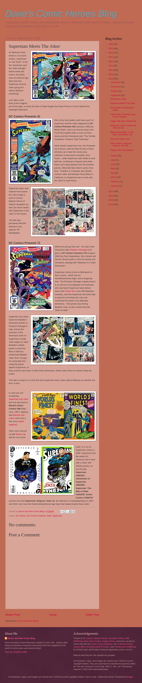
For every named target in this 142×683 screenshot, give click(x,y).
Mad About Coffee (118, 99)
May (113, 168)
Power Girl (70, 291)
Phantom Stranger (78, 250)
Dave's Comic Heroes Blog (61, 13)
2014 (110, 204)
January (114, 186)
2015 (110, 200)
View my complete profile (16, 652)
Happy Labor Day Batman (121, 150)
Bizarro (19, 434)
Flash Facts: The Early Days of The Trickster (122, 115)
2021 (110, 65)
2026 (110, 44)
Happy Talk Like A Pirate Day (123, 121)
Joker (49, 516)
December (116, 82)
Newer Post (12, 614)
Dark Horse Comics (92, 641)
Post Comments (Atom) (28, 621)
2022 (110, 61)
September (116, 95)
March (114, 177)
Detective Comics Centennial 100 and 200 (123, 126)
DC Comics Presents (36, 516)
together (13, 424)
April (113, 173)
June (113, 164)
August (114, 155)
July (113, 160)
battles (21, 421)
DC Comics (21, 516)
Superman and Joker (18, 399)
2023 (110, 57)
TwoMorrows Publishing (125, 647)
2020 (110, 70)
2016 (110, 196)
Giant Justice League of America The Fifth (120, 144)
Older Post (92, 614)
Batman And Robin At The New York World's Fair (121, 133)
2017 (110, 191)
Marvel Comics (100, 638)
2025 (110, 48)
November (116, 86)
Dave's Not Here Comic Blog (21, 638)
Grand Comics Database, (102, 644)
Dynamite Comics (116, 638)
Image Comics (108, 641)
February (115, 181)
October (114, 91)
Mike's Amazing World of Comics (95, 647)
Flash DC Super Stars (120, 139)
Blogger (129, 677)
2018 (110, 78)
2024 (110, 53)
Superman (57, 516)
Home (53, 614)
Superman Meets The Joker (122, 103)
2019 (110, 74)
